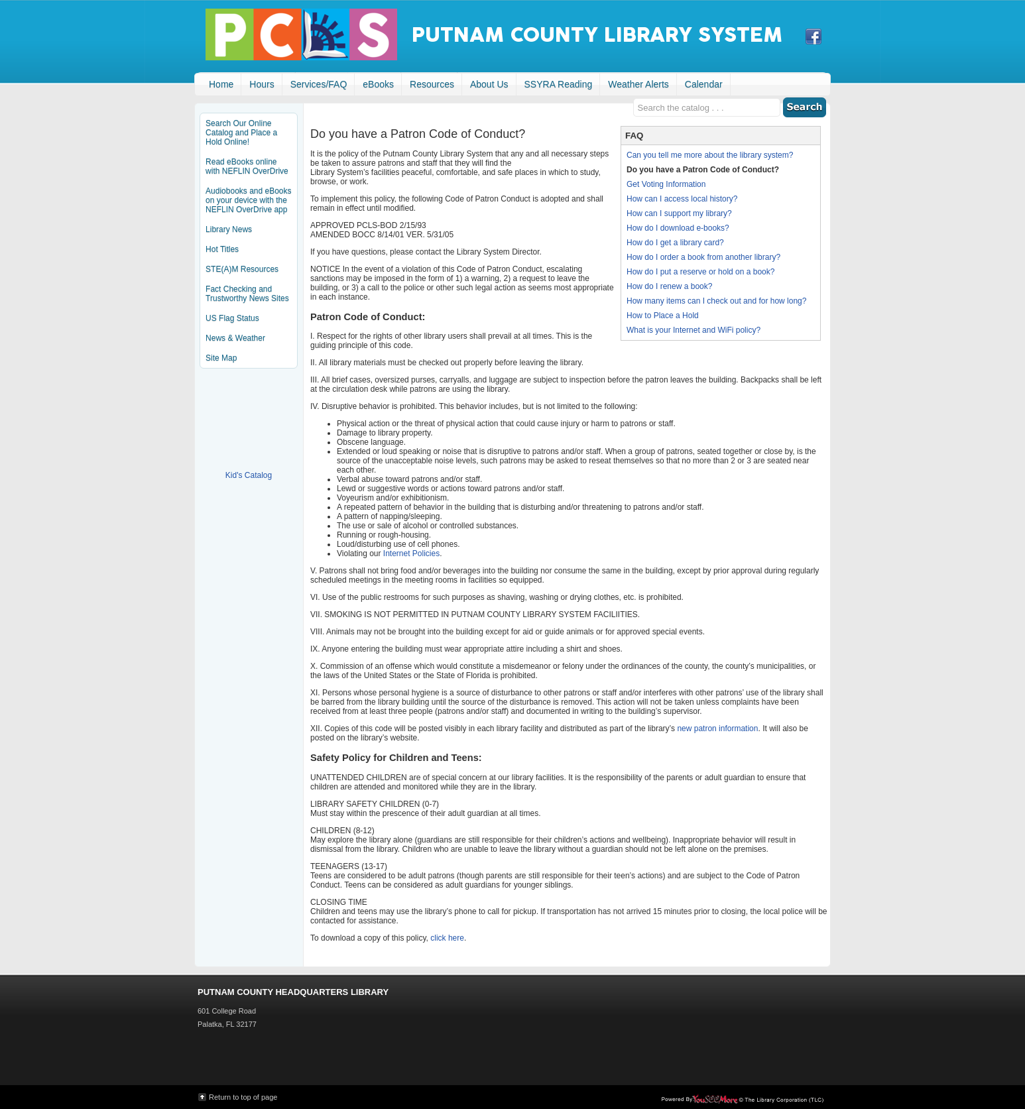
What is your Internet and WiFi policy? (693, 330)
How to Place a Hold (663, 315)
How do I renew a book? (669, 286)
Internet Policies (411, 553)
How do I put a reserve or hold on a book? (700, 271)
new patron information (717, 728)
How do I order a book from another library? (703, 257)
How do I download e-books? (678, 228)
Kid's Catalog (248, 427)
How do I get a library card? (675, 242)
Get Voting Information (666, 184)
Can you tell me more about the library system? (710, 155)
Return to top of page (243, 1097)
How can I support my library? (679, 213)
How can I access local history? (682, 199)
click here (447, 938)
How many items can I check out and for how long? (716, 301)
